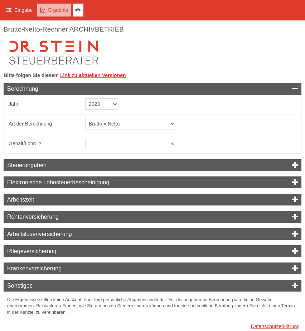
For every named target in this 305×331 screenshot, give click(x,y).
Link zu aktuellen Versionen (93, 75)
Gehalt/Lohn (22, 143)
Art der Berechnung (30, 124)
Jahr (13, 104)
